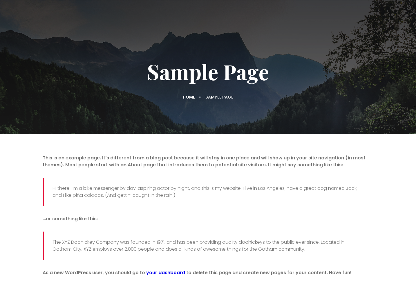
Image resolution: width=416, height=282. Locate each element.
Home (189, 97)
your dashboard (165, 272)
